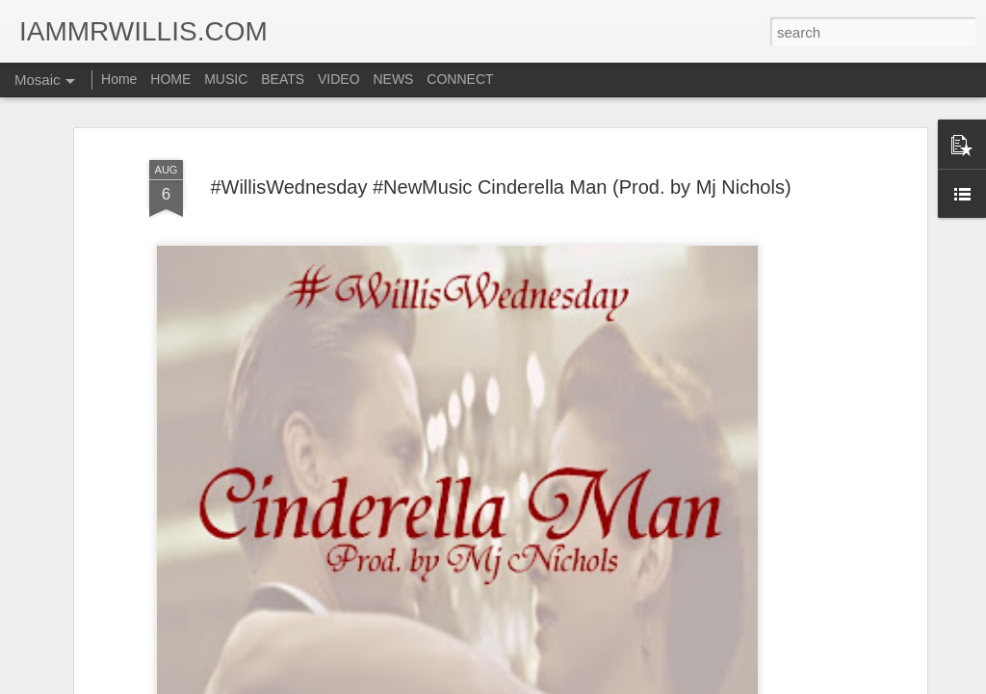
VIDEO (339, 79)
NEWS (393, 79)
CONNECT (460, 79)
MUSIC (225, 79)
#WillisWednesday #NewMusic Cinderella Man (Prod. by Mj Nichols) (500, 184)
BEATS (282, 79)
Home (119, 79)
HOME (170, 79)
